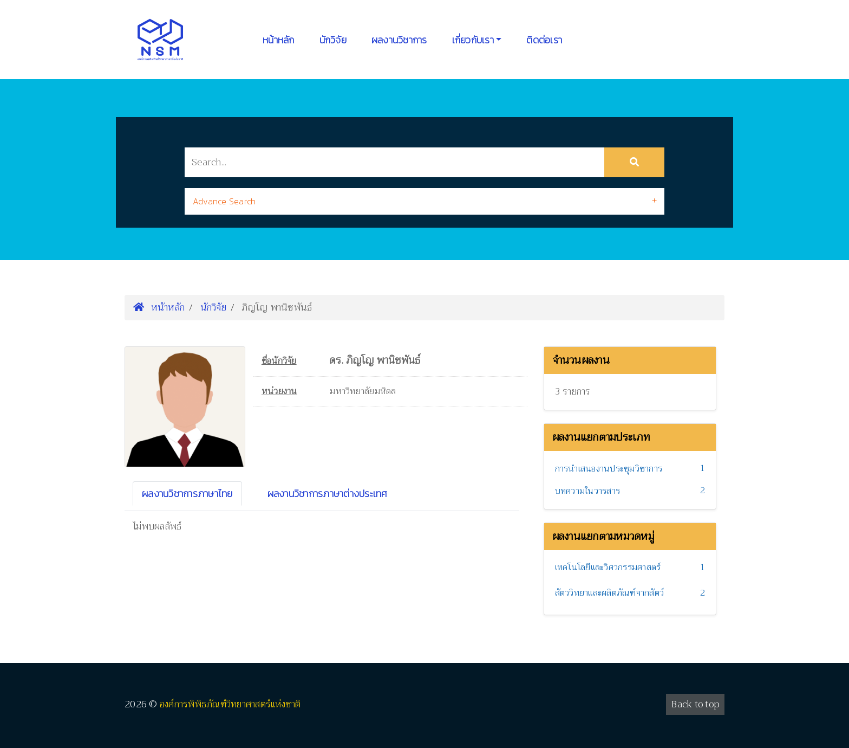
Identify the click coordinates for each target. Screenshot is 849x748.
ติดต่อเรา (544, 40)
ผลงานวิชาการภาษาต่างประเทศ (327, 493)
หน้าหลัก (279, 40)
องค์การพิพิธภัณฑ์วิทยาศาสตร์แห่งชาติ (230, 704)
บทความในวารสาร (588, 491)
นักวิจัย (333, 40)
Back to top (695, 704)
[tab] (424, 201)
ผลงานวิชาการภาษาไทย (187, 493)
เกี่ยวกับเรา (473, 40)
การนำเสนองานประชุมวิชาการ (609, 468)
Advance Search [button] (224, 201)
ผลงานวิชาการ (399, 40)
